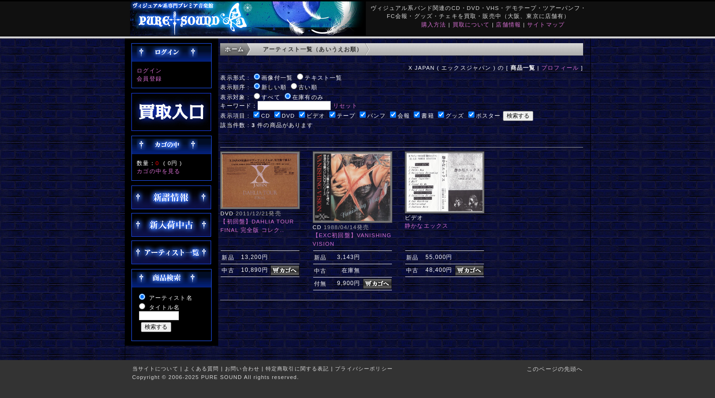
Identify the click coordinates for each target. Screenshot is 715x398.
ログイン (149, 70)
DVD (288, 115)
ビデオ (315, 115)
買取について (471, 24)
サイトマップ (546, 24)
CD (265, 115)
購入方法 (433, 24)
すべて (270, 97)
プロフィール (560, 68)
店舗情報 (508, 24)
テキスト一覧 (323, 77)
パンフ (376, 115)
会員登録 (149, 78)
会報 (404, 115)
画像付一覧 (277, 77)
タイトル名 (164, 307)
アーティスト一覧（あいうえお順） (313, 49)
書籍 (427, 115)
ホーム (234, 49)
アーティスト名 (171, 298)
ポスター (488, 115)
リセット (345, 105)
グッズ (455, 115)
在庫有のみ (308, 97)
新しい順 (274, 87)
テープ (346, 115)
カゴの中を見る (158, 171)
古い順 (307, 87)
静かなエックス (426, 225)
